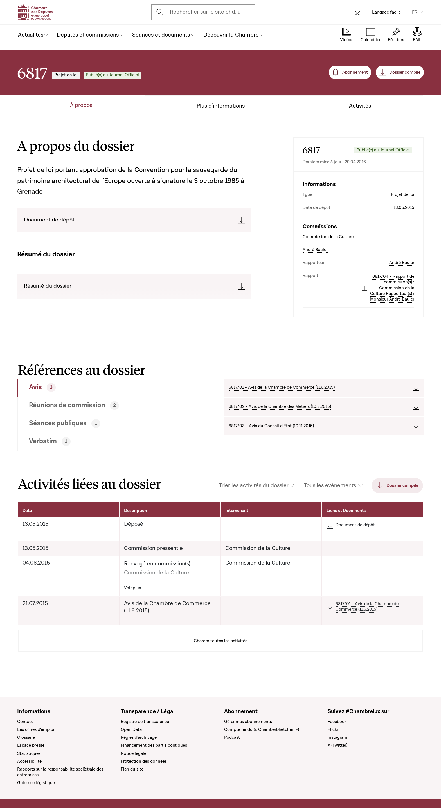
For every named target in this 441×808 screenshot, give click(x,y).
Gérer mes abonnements (248, 721)
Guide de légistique (36, 782)
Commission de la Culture (328, 237)
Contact (25, 721)
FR (414, 12)
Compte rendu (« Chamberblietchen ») (261, 729)
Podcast (232, 737)
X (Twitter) (337, 745)
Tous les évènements (330, 485)
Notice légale (133, 753)
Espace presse (30, 745)
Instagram (337, 737)
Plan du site (132, 769)
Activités (360, 105)
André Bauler (315, 249)
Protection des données (144, 761)
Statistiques (28, 753)
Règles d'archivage (139, 737)
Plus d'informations (221, 105)
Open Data (131, 729)
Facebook (337, 721)
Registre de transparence (145, 721)
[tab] (100, 388)
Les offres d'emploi (35, 729)
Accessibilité (29, 761)
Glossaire (26, 737)
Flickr (333, 729)
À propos (81, 105)
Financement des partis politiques (154, 745)
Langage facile (386, 12)
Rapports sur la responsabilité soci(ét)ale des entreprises (60, 772)
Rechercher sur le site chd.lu (205, 11)
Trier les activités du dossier (254, 485)
